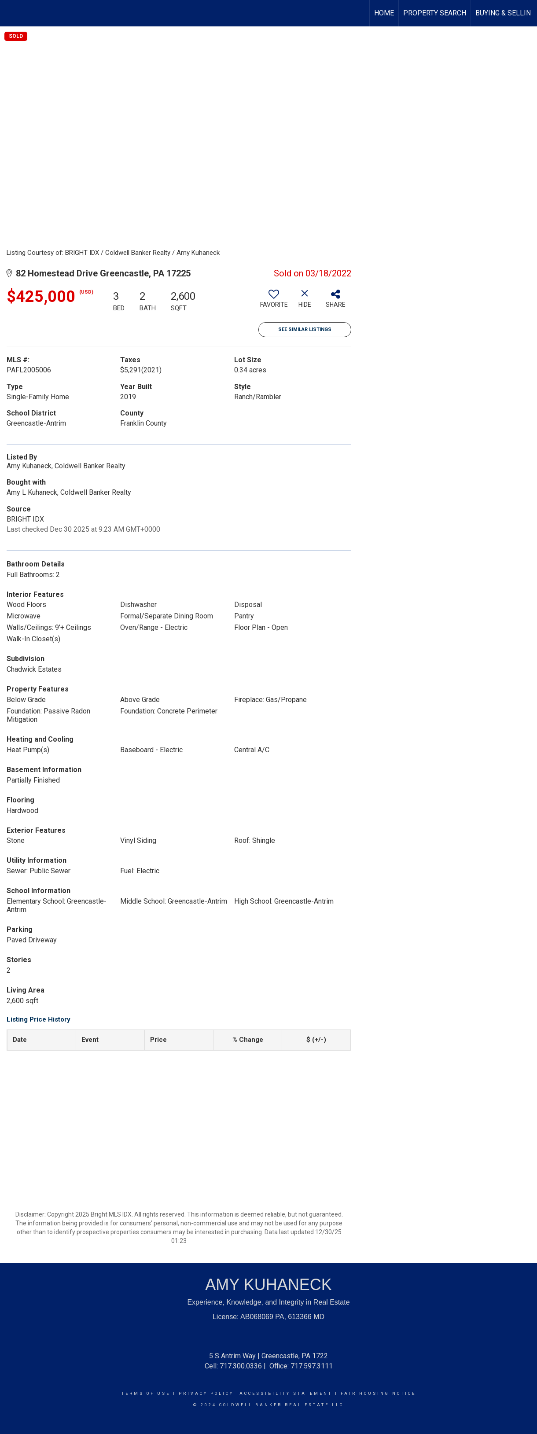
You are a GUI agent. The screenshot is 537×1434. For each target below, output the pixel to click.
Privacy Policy (206, 1393)
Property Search (434, 13)
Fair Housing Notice (378, 1393)
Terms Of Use (145, 1393)
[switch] (273, 302)
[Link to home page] (11, 13)
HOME (384, 13)
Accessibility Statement (285, 1393)
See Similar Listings (304, 329)
